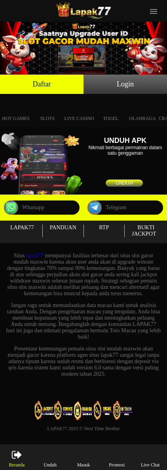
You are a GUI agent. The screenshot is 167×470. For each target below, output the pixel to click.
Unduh (124, 183)
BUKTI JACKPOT (144, 231)
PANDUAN (63, 227)
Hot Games (15, 109)
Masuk (83, 458)
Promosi (117, 458)
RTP (104, 227)
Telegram (107, 207)
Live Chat (150, 458)
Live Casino (79, 109)
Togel (110, 109)
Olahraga (142, 109)
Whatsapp (24, 207)
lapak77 (35, 255)
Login (125, 84)
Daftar (42, 84)
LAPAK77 (22, 227)
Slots (47, 109)
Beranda (17, 458)
